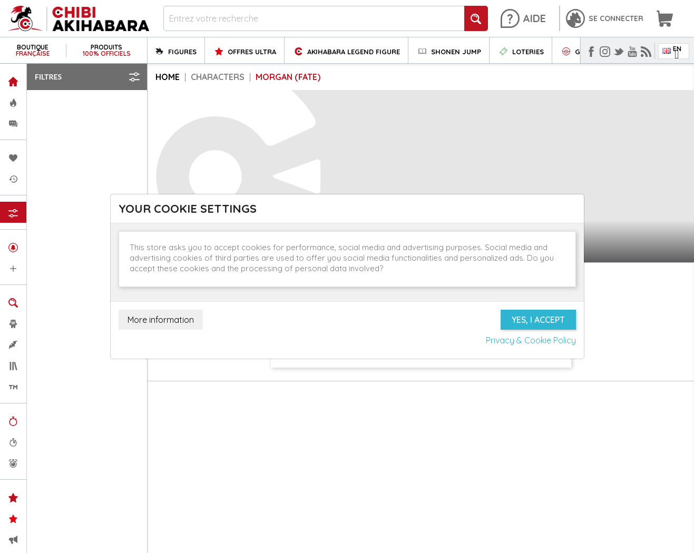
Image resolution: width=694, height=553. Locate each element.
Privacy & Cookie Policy (531, 340)
